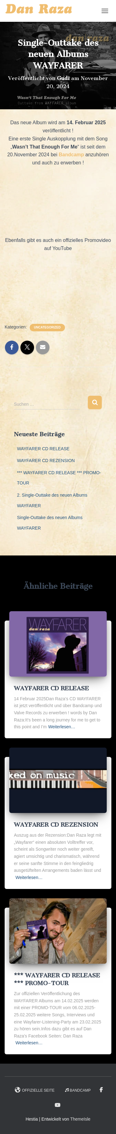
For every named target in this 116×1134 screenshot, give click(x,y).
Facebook (101, 1090)
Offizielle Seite (34, 1090)
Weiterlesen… (61, 726)
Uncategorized (47, 327)
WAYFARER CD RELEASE (43, 448)
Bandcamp (78, 1090)
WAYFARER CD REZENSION (46, 460)
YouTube (58, 1105)
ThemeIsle (80, 1119)
